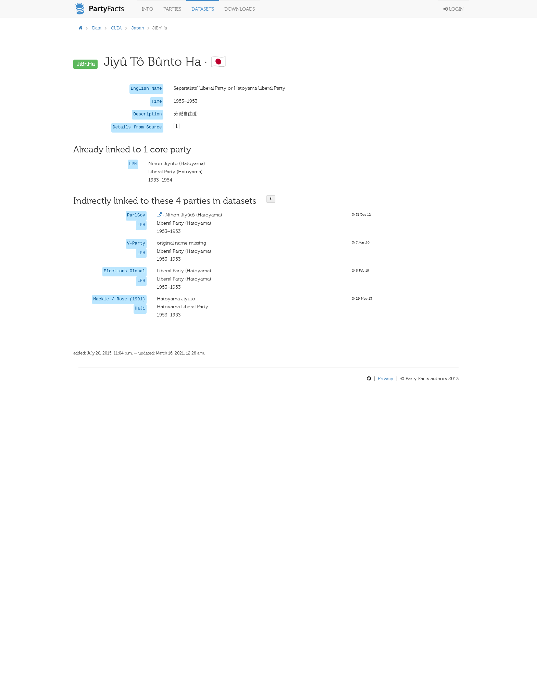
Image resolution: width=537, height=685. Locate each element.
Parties (172, 9)
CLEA (116, 27)
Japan (138, 27)
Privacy (386, 379)
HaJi (140, 308)
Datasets (202, 9)
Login (454, 9)
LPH (133, 164)
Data (96, 27)
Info (147, 9)
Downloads (239, 9)
